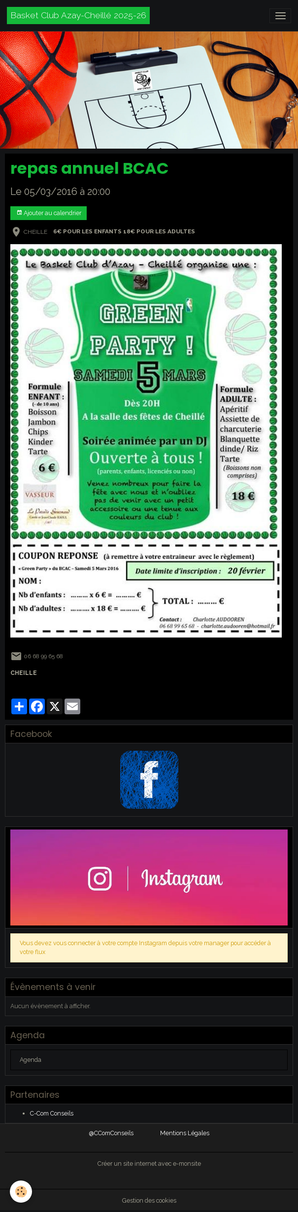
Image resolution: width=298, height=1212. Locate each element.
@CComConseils (111, 1133)
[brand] (78, 15)
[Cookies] (21, 1191)
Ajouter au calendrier (48, 213)
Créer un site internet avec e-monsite (149, 1163)
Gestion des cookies (149, 1200)
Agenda (30, 1059)
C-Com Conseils (51, 1113)
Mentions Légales (184, 1133)
